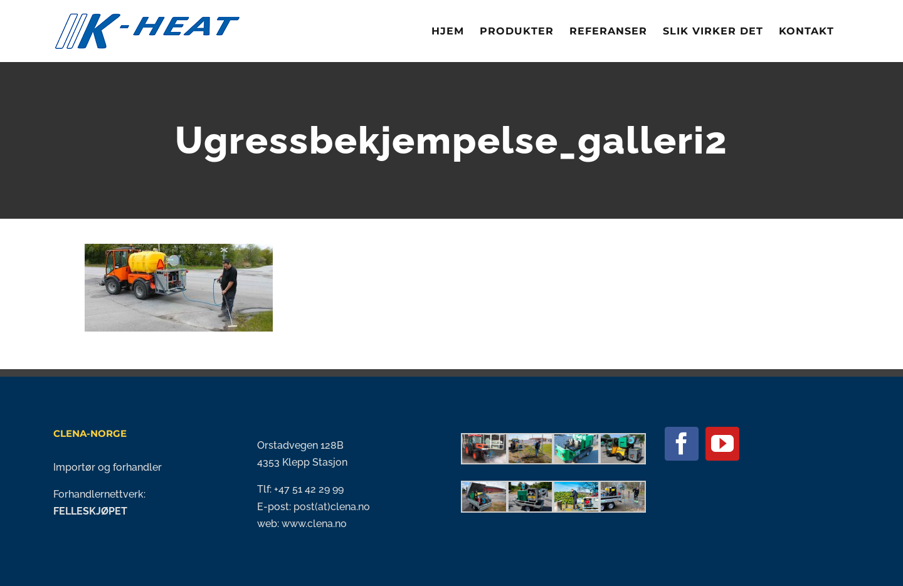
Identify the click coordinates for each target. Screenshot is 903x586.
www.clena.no (314, 524)
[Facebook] (682, 444)
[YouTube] (722, 444)
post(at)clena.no (330, 507)
